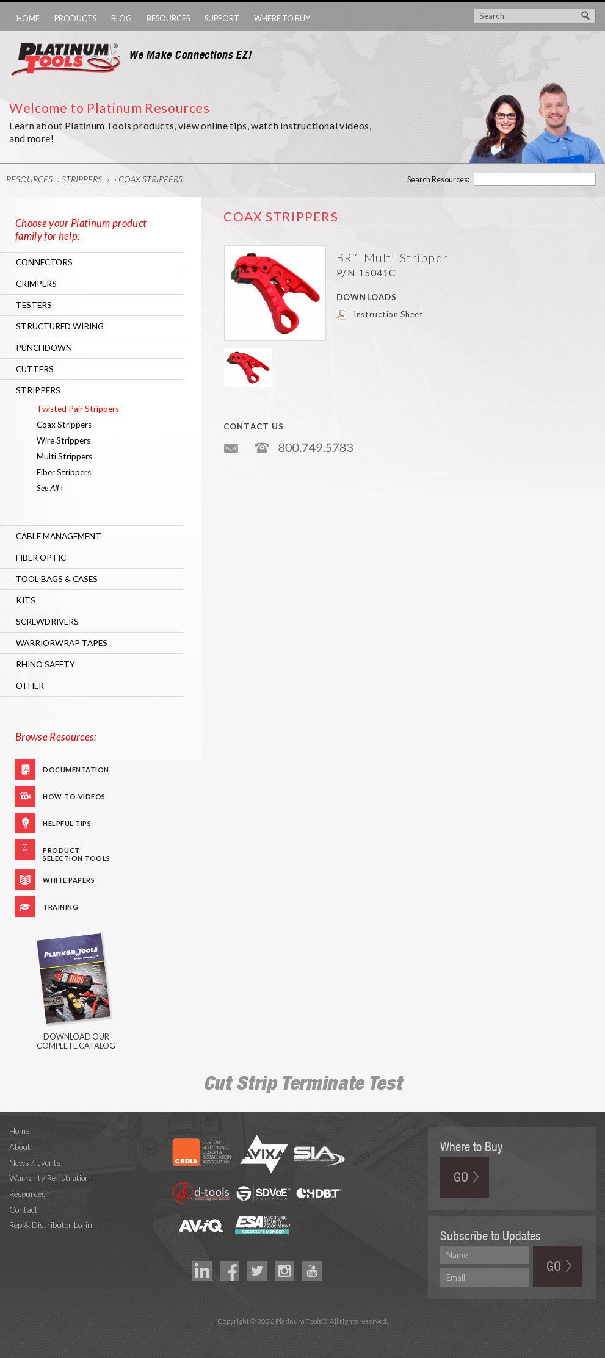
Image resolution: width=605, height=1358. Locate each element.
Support (222, 18)
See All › (50, 488)
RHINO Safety (45, 664)
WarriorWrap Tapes (61, 643)
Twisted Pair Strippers (78, 409)
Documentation (76, 770)
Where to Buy (282, 18)
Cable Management (58, 536)
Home (28, 18)
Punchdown (44, 348)
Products (75, 18)
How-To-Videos (74, 796)
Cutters (35, 369)
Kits (25, 600)
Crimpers (36, 284)
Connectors (44, 262)
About (20, 1147)
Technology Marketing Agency (302, 1335)
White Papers (69, 880)
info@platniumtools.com (232, 443)
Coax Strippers (150, 179)
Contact (23, 1210)
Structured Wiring (60, 326)
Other (30, 686)
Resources (168, 18)
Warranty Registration (49, 1178)
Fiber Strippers (64, 472)
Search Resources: (438, 179)
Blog (121, 18)
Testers (34, 305)
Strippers (82, 179)
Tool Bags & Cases (57, 579)
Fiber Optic (41, 557)
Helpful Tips (67, 823)
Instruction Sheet (388, 314)
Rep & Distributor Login (50, 1225)
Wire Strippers (63, 440)
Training (60, 907)
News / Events (35, 1163)
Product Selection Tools (76, 853)
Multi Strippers (64, 456)
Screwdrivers (47, 622)
